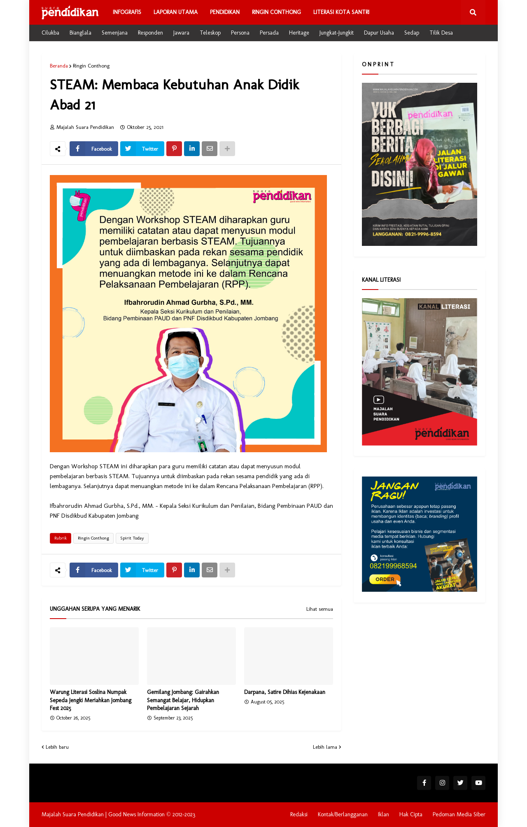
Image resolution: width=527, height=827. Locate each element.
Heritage (299, 32)
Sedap (411, 32)
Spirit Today (132, 538)
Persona (240, 32)
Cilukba (50, 32)
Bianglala (80, 32)
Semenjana (115, 32)
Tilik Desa (441, 32)
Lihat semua (319, 609)
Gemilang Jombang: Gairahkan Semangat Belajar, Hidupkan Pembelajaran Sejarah (183, 700)
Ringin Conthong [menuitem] (276, 12)
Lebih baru (57, 747)
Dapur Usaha (379, 32)
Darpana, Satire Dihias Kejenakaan (284, 692)
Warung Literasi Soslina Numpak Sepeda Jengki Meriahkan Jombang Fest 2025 (90, 700)
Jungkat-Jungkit (336, 32)
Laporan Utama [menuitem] (176, 12)
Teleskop (210, 32)
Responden (150, 32)
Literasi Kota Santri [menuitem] (341, 12)
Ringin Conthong (91, 66)
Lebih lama (325, 747)
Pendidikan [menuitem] (225, 12)
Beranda (59, 66)
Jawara (181, 32)
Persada (269, 32)
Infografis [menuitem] (127, 12)
